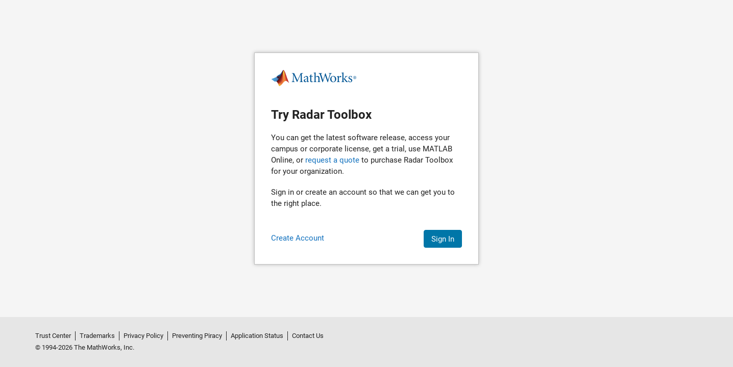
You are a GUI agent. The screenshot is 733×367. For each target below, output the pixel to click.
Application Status (257, 335)
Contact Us (308, 335)
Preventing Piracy (197, 335)
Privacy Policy (143, 335)
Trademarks (97, 335)
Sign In (442, 239)
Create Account (297, 238)
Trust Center (53, 335)
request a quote (332, 160)
